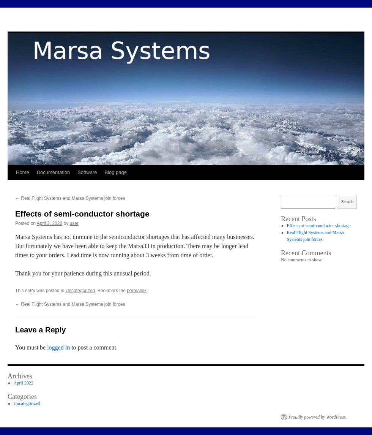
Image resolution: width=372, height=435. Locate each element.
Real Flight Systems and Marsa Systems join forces (70, 198)
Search (347, 201)
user (73, 223)
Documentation (53, 172)
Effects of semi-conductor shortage (319, 225)
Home (22, 172)
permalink (137, 290)
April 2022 (23, 383)
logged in (58, 347)
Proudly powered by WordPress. (317, 417)
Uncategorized (80, 290)
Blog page (115, 172)
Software (87, 172)
